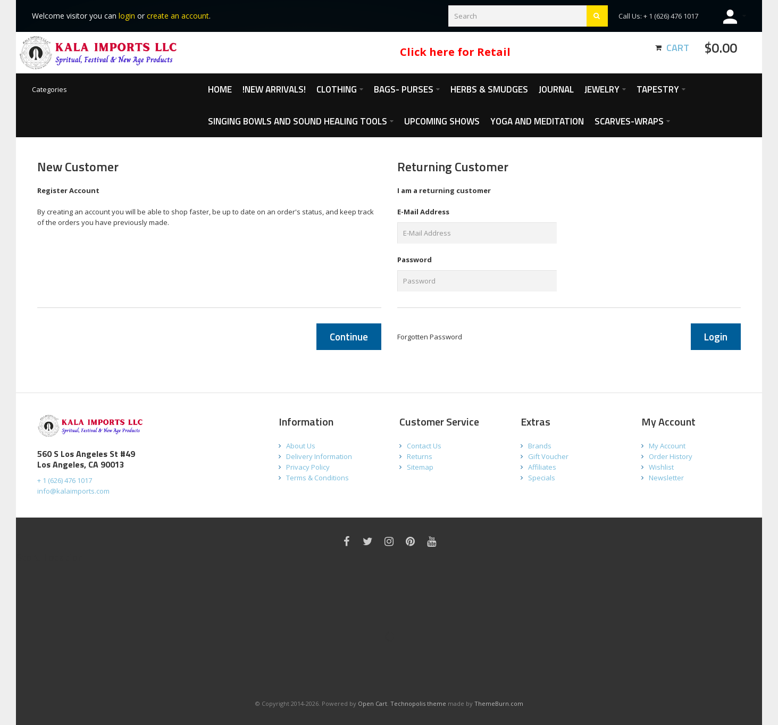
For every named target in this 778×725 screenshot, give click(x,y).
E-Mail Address (423, 211)
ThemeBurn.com (498, 703)
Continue (349, 336)
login (127, 16)
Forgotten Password (429, 336)
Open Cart (372, 703)
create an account (178, 16)
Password (414, 259)
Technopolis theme (418, 703)
